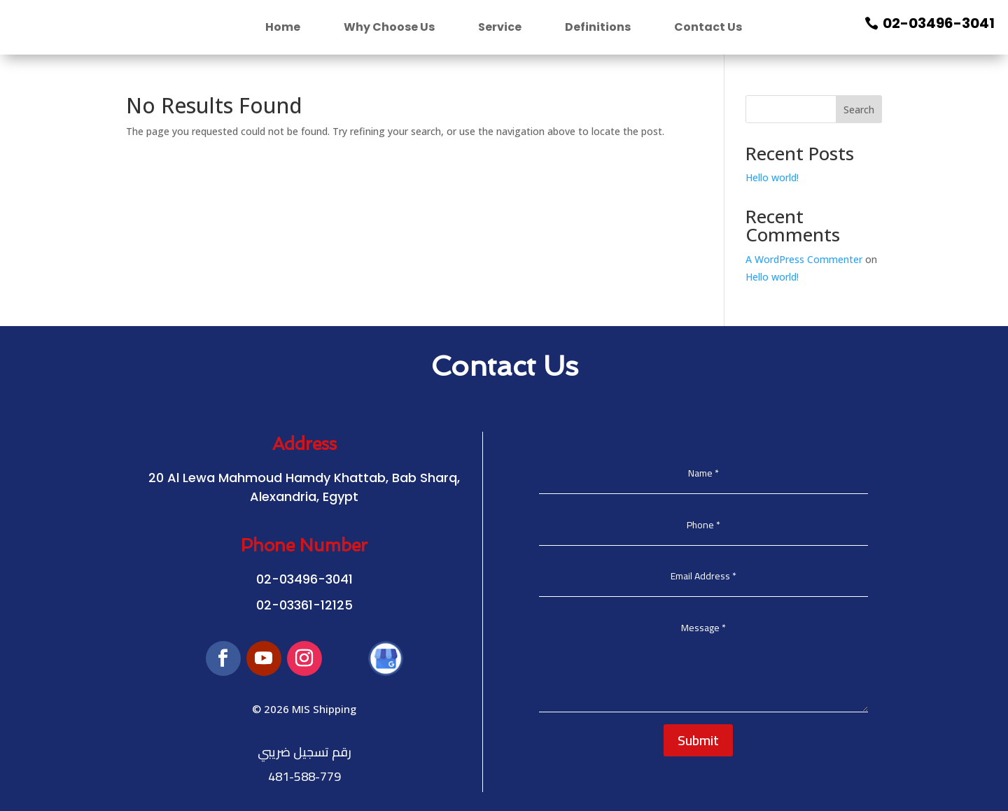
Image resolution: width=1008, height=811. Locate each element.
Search (859, 109)
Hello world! (772, 177)
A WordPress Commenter (804, 259)
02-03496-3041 (939, 23)
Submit (698, 740)
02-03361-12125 (304, 605)
